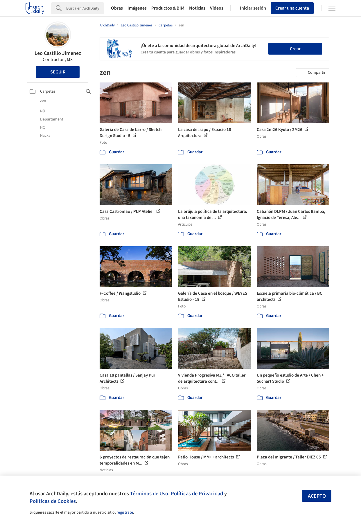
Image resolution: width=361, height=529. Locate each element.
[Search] (85, 8)
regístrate (124, 512)
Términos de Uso (149, 493)
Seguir (57, 72)
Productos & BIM (167, 8)
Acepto (317, 496)
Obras (117, 8)
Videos (216, 8)
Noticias (197, 8)
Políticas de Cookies (53, 501)
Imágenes (137, 8)
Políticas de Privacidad (197, 493)
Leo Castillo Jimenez (58, 53)
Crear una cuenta (292, 8)
